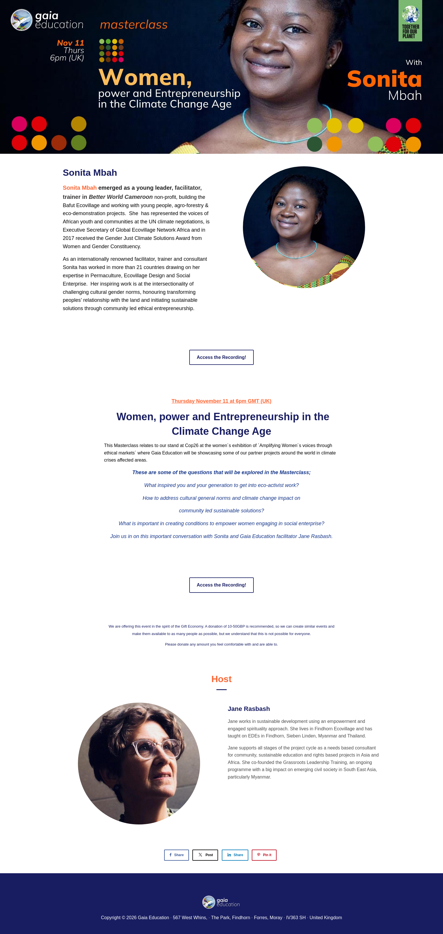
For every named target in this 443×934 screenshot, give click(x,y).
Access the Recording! (221, 357)
